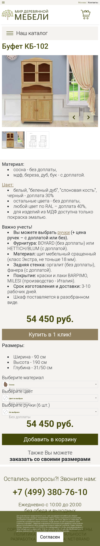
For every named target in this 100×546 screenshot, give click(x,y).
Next (88, 117)
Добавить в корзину (50, 439)
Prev (74, 117)
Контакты (93, 2)
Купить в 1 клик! (50, 334)
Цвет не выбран (16, 398)
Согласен (50, 537)
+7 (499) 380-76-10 (50, 492)
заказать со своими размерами (50, 459)
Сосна (11, 385)
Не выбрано (14, 412)
